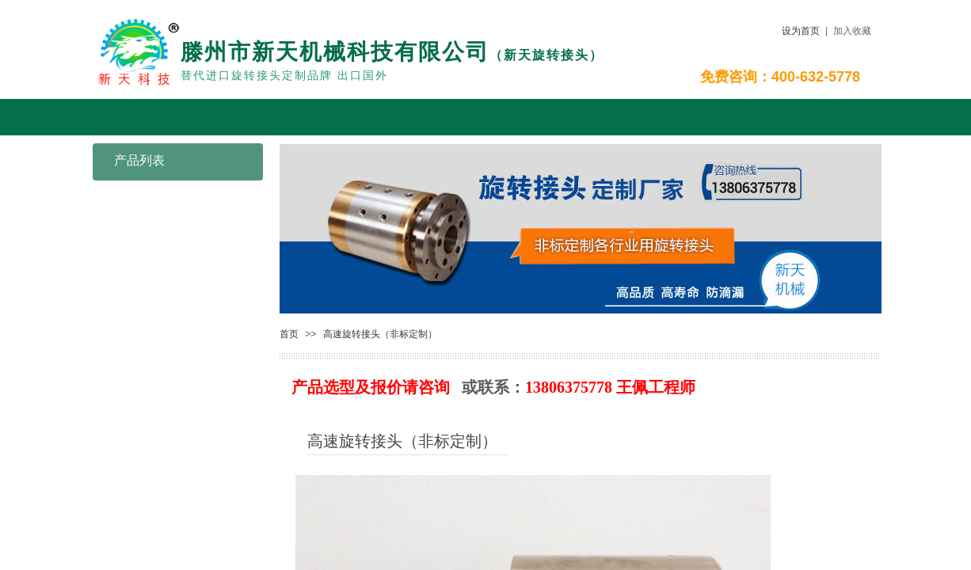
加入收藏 (852, 30)
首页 (289, 334)
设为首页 (801, 30)
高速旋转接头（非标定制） (380, 334)
